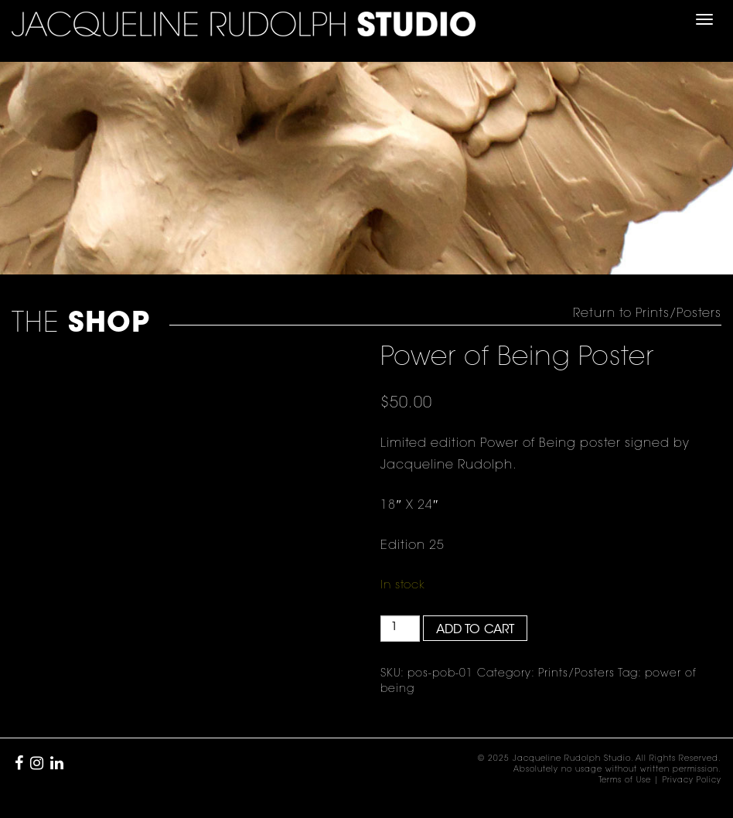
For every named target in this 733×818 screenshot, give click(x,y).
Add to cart (475, 630)
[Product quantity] (400, 628)
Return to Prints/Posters (647, 314)
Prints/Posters (576, 674)
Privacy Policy (692, 781)
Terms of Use (624, 781)
